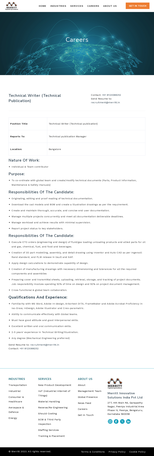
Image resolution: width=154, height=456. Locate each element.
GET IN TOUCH (137, 5)
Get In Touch (86, 415)
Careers (83, 409)
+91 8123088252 (111, 95)
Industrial (15, 391)
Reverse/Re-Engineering (53, 407)
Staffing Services (48, 430)
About (81, 385)
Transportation (18, 385)
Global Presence (88, 397)
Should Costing (47, 413)
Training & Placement (51, 436)
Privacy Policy (117, 451)
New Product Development (54, 385)
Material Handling (49, 401)
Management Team (90, 391)
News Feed (84, 403)
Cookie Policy (137, 451)
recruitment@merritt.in (105, 102)
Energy (13, 418)
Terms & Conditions (93, 451)
